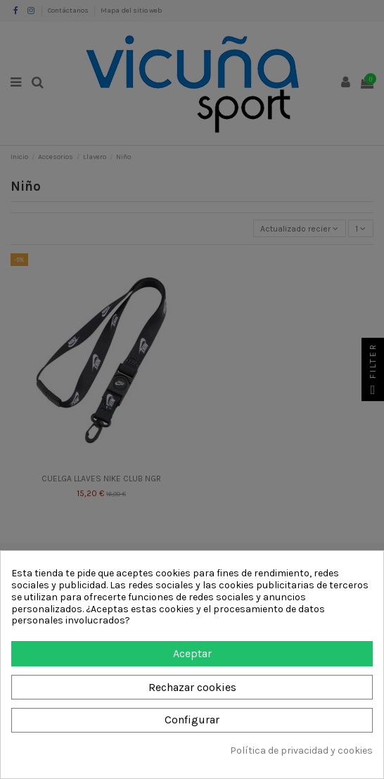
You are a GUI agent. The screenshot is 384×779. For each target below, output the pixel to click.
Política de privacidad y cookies (301, 750)
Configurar (192, 719)
